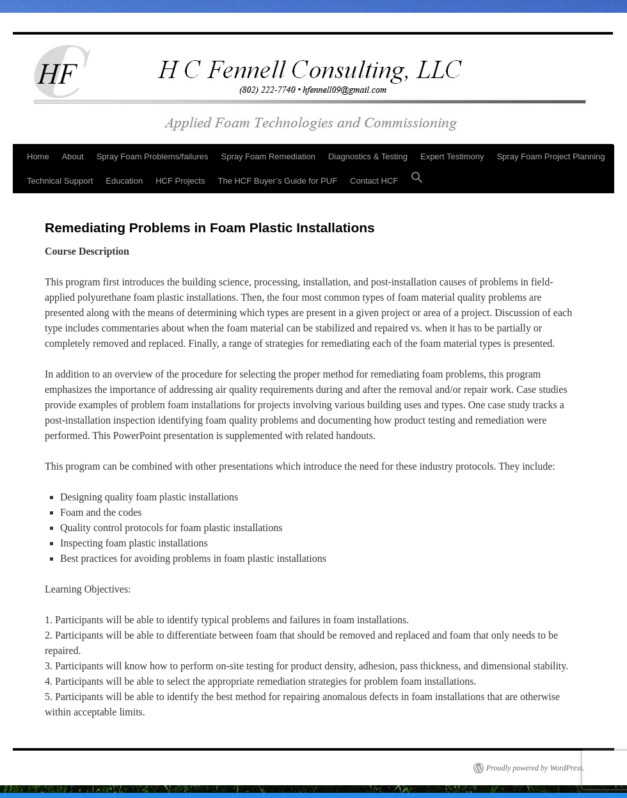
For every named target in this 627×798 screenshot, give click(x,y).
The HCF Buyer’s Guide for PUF (277, 181)
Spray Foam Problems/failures (153, 156)
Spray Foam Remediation (268, 156)
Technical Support (60, 181)
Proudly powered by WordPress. (535, 767)
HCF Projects (180, 181)
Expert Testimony (452, 156)
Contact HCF (374, 181)
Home (38, 156)
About (73, 156)
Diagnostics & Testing (368, 156)
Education (124, 181)
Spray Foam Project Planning (550, 156)
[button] (417, 181)
